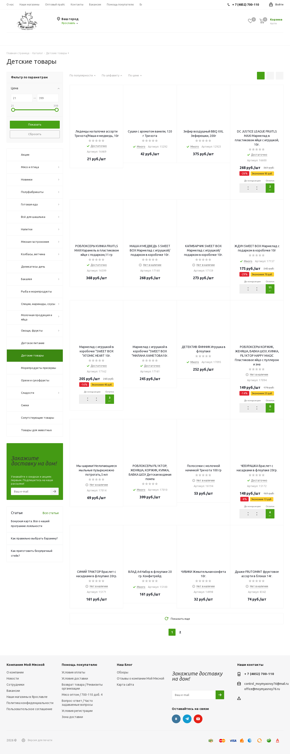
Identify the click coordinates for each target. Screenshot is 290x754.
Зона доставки (72, 717)
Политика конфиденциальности (30, 703)
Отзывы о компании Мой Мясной (140, 678)
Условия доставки (75, 678)
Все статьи (51, 513)
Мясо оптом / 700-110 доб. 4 (82, 694)
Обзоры (122, 672)
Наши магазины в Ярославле (27, 697)
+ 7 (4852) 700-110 (259, 674)
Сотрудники (15, 684)
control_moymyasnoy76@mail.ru (266, 684)
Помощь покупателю (79, 664)
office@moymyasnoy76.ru (262, 689)
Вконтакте (176, 718)
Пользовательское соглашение (29, 709)
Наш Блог (124, 664)
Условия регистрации (77, 711)
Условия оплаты (73, 672)
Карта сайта (125, 684)
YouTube (198, 718)
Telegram (187, 718)
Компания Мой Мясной (25, 664)
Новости (13, 678)
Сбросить (34, 134)
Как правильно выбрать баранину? (34, 538)
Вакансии (13, 690)
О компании (15, 672)
